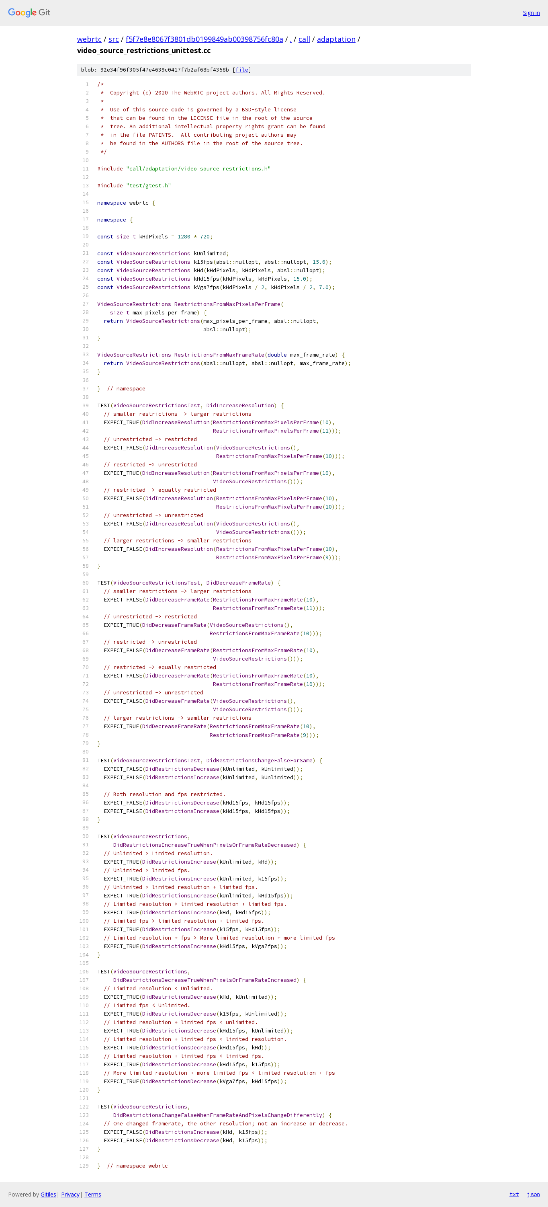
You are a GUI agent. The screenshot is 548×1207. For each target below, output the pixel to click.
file (241, 69)
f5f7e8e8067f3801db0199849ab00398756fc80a (204, 39)
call (304, 39)
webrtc (89, 39)
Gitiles (48, 1194)
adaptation (336, 39)
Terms (92, 1194)
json (533, 1194)
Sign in (531, 12)
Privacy (70, 1194)
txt (514, 1194)
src (113, 39)
